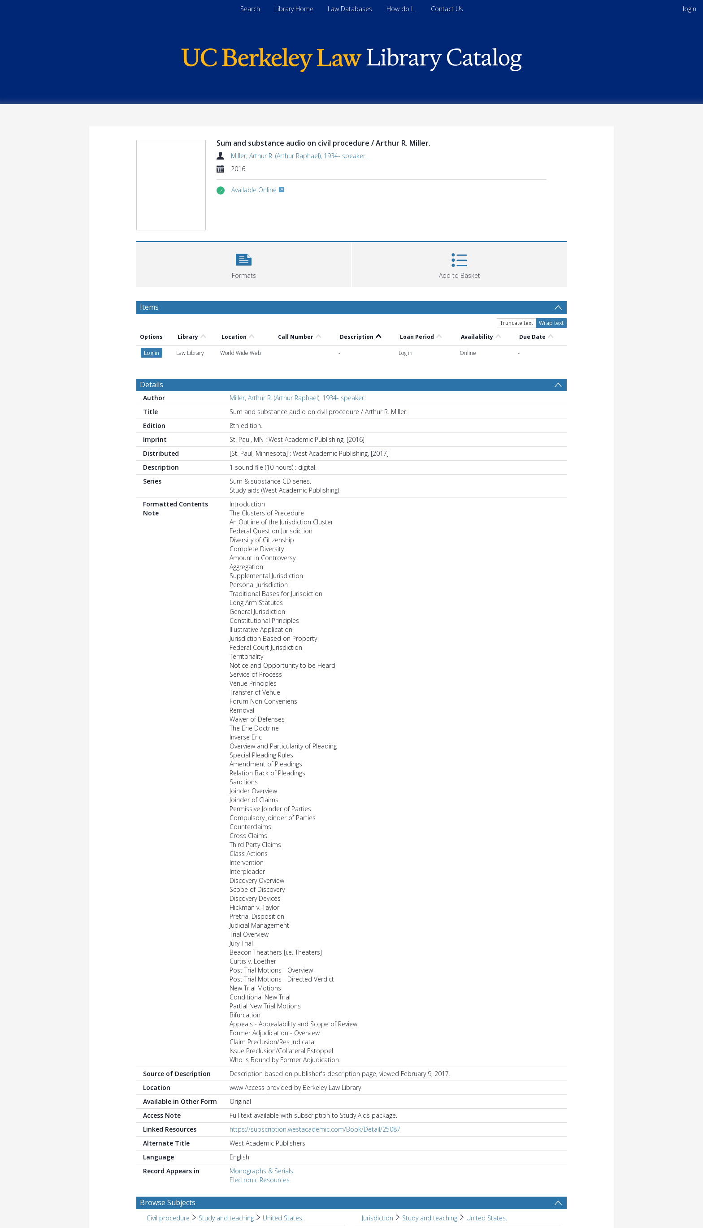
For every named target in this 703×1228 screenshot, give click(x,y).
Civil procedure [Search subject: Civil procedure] (168, 1218)
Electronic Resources (260, 1180)
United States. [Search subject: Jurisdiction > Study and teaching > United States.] (486, 1218)
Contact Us (447, 8)
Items (149, 307)
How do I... (401, 8)
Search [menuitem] (250, 8)
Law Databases (350, 8)
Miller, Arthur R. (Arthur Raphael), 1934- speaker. (299, 155)
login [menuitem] (689, 8)
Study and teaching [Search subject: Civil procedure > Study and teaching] (226, 1218)
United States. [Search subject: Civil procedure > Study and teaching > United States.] (283, 1218)
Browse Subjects (167, 1202)
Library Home (293, 8)
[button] (243, 263)
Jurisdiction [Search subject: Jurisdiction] (377, 1218)
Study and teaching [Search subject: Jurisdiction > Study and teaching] (429, 1218)
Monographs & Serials (261, 1171)
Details (151, 384)
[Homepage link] (351, 57)
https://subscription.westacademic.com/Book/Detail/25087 (315, 1129)
